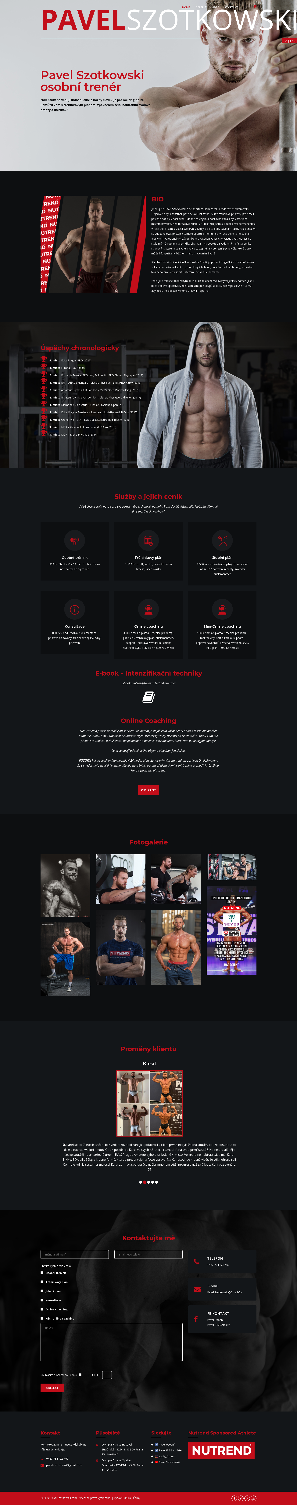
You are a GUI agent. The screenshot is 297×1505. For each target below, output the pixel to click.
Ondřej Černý (132, 1498)
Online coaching (54, 1309)
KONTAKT (231, 7)
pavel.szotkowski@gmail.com (225, 1292)
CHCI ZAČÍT (148, 790)
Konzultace (51, 1300)
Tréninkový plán (54, 1282)
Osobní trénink (53, 1272)
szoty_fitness (165, 1456)
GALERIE (201, 7)
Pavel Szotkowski (167, 1462)
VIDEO (216, 7)
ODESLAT (52, 1388)
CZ (285, 41)
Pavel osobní (215, 1320)
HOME (186, 7)
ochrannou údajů (66, 1375)
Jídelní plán (51, 1291)
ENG (292, 41)
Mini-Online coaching (57, 1318)
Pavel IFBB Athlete (218, 1325)
